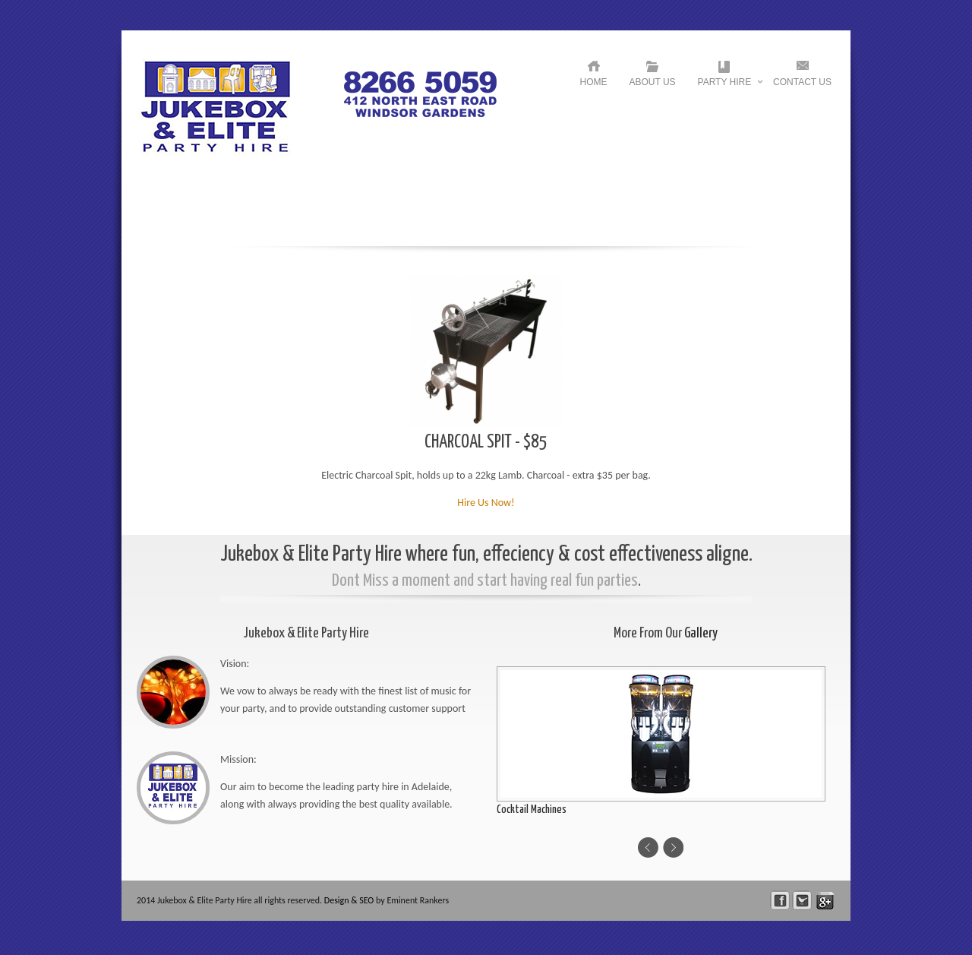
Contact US (802, 82)
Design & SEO (349, 900)
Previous (648, 847)
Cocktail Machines (531, 809)
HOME (594, 82)
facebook (780, 900)
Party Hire (725, 85)
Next (673, 847)
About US (653, 82)
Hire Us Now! (485, 502)
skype (825, 900)
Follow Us (802, 900)
